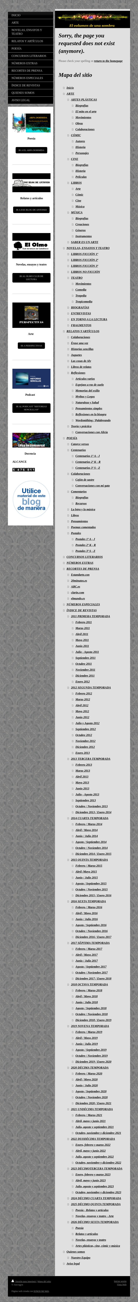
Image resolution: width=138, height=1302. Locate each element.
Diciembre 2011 (85, 675)
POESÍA (71, 438)
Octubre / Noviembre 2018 (91, 1014)
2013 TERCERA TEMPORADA (90, 759)
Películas (81, 177)
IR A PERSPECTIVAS (31, 345)
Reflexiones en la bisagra (90, 414)
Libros (75, 515)
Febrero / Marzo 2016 (88, 907)
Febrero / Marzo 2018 (88, 990)
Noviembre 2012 (85, 741)
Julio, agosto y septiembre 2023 (94, 1186)
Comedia (80, 289)
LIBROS (76, 182)
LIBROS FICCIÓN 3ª (84, 266)
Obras (79, 123)
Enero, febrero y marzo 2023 (93, 1174)
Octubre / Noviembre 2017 (91, 972)
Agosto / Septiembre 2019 (91, 1049)
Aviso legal (73, 1263)
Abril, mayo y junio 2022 (90, 1150)
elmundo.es (78, 598)
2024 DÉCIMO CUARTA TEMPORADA (96, 1198)
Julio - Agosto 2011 (87, 652)
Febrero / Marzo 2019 (88, 1032)
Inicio (70, 87)
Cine (78, 200)
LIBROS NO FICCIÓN (85, 272)
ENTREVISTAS (81, 313)
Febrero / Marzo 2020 (88, 1073)
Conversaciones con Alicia (91, 432)
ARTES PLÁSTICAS (84, 99)
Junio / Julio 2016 (86, 919)
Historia (80, 147)
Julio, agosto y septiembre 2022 (94, 1156)
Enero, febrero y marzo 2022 (93, 1145)
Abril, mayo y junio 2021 (90, 1121)
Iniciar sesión (120, 1281)
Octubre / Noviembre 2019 (91, 1055)
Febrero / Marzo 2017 (88, 949)
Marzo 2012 (82, 699)
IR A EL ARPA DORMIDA (31, 150)
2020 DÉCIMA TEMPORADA (90, 1067)
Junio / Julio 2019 (86, 1044)
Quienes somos (75, 1251)
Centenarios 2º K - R (88, 462)
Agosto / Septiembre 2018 (91, 1008)
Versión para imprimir (24, 1281)
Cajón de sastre (84, 479)
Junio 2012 (82, 717)
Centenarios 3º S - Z (87, 468)
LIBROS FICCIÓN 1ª (84, 254)
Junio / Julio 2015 (86, 877)
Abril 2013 (81, 776)
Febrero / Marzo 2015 (88, 865)
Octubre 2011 (83, 663)
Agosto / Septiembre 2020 (91, 1091)
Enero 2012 (82, 681)
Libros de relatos (81, 367)
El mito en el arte (85, 111)
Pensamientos (79, 521)
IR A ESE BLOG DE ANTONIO (31, 209)
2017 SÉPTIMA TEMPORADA (90, 943)
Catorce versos (80, 444)
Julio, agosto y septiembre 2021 (94, 1127)
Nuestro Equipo (80, 1257)
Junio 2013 (82, 788)
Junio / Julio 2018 (86, 1002)
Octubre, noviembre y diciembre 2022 (98, 1162)
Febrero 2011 (83, 622)
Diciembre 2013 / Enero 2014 (93, 812)
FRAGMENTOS (81, 325)
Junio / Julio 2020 (86, 1085)
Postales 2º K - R (85, 545)
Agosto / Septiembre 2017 (91, 966)
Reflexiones (78, 372)
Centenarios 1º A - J (87, 456)
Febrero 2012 (83, 693)
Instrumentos (83, 236)
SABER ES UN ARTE (84, 242)
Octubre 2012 (83, 735)
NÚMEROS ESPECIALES (83, 604)
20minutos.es (79, 580)
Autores (80, 141)
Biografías (81, 105)
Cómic (79, 194)
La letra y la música (83, 509)
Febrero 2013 (83, 764)
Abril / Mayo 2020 (86, 1079)
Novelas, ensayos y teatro (90, 1240)
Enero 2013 (82, 753)
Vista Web (121, 1284)
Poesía (79, 1228)
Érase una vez (79, 343)
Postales (76, 533)
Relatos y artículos (86, 1234)
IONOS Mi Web (41, 1291)
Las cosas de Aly (81, 361)
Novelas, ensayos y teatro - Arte (94, 1216)
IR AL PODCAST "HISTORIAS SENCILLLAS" (31, 408)
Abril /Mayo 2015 (86, 871)
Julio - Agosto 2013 (87, 794)
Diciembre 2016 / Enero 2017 (93, 937)
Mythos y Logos (85, 396)
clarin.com (77, 592)
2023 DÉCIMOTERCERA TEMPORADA (96, 1168)
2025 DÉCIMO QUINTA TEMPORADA (96, 1204)
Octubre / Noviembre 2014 (91, 848)
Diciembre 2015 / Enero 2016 (93, 895)
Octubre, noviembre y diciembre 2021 (98, 1133)
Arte (78, 188)
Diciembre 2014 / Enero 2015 (93, 854)
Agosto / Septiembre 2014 (91, 842)
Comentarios (79, 491)
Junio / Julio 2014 (86, 836)
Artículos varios (85, 378)
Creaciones (82, 224)
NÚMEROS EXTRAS (79, 563)
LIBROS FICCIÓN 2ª (84, 260)
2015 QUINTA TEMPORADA (89, 859)
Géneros (80, 230)
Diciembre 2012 (85, 747)
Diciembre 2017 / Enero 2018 (93, 978)
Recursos (81, 503)
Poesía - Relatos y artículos (92, 1210)
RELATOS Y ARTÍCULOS (82, 331)
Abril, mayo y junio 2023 (90, 1180)
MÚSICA (76, 212)
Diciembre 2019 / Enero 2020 (93, 1061)
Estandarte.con (80, 574)
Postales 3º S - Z (85, 551)
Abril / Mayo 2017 (86, 954)
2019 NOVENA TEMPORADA (90, 1026)
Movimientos (83, 117)
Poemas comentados (83, 527)
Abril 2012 (81, 705)
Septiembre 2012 (85, 729)
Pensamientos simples (88, 408)
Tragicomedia (83, 301)
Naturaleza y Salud (87, 402)
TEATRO (76, 277)
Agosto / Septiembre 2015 (91, 883)
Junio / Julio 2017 (86, 960)
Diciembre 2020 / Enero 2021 (93, 1103)
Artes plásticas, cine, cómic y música (97, 1245)
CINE (74, 159)
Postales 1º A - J (85, 539)
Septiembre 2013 (85, 800)
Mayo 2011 (82, 640)
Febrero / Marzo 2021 (88, 1115)
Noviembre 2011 (85, 669)
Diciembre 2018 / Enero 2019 (93, 1020)
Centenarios (78, 450)
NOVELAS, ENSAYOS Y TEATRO (87, 248)
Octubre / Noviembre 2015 (91, 889)
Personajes (82, 153)
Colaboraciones (85, 129)
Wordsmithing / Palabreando (93, 420)
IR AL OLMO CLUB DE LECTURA (31, 278)
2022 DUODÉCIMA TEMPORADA (93, 1139)
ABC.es (75, 586)
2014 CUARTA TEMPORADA (89, 818)
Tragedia (80, 295)
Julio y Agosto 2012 (87, 723)
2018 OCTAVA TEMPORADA (89, 984)
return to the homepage (108, 61)
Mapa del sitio (44, 1281)
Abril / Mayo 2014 (86, 830)
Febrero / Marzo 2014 (88, 824)
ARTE (70, 93)
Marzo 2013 (82, 770)
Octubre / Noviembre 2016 (91, 931)
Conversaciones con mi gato (92, 485)
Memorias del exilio (87, 390)
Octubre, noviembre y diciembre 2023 (98, 1192)
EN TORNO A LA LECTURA (89, 319)
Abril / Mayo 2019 (86, 1038)
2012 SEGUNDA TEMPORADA (91, 687)
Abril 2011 (81, 634)
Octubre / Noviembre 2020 (91, 1097)
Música (79, 206)
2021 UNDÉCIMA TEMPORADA (92, 1109)
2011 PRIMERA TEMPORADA (90, 616)
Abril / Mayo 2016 (86, 913)
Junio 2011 (82, 646)
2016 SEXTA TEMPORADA (88, 901)
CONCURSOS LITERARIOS (84, 557)
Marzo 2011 (82, 628)
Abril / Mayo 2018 (86, 996)
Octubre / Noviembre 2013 (91, 806)
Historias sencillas (82, 349)
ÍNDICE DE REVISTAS (81, 610)
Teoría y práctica (81, 426)
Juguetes (76, 355)
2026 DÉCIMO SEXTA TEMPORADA (95, 1222)
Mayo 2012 (82, 711)
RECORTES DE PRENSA (82, 568)
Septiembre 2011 (85, 658)
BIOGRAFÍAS (80, 307)
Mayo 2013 (82, 782)
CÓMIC (76, 135)
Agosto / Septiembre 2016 (91, 925)
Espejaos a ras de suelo (89, 384)
